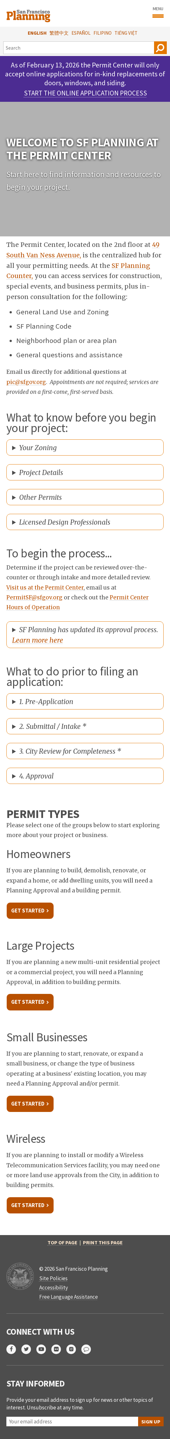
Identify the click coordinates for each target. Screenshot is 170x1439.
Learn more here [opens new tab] (37, 640)
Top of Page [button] (63, 1242)
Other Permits (40, 497)
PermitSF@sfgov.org (34, 597)
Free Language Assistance (68, 1296)
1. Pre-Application (46, 701)
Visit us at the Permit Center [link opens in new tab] (45, 587)
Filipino (102, 33)
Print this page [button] (103, 1242)
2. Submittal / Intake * (52, 726)
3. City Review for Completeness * (70, 751)
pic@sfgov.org (26, 382)
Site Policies (53, 1278)
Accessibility (53, 1287)
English (37, 33)
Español (81, 33)
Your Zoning (38, 448)
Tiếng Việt (126, 33)
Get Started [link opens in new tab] (27, 910)
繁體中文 (59, 33)
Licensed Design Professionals (64, 522)
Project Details (41, 472)
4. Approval (36, 776)
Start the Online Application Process (85, 93)
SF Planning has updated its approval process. (85, 635)
